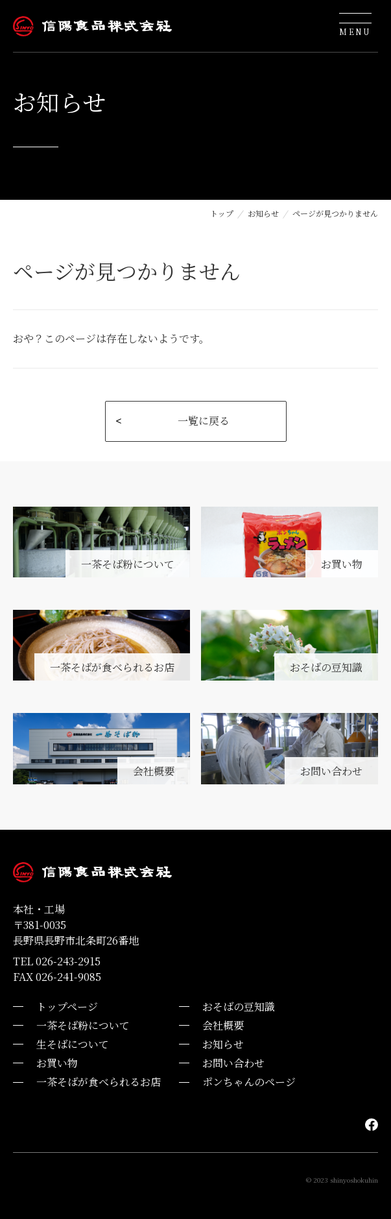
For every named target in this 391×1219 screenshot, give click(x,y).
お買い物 (57, 1063)
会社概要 (223, 1025)
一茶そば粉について (83, 1025)
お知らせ (263, 213)
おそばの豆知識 (238, 1006)
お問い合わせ (233, 1063)
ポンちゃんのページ (249, 1082)
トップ (221, 213)
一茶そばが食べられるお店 (98, 1082)
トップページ (67, 1006)
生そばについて (72, 1044)
